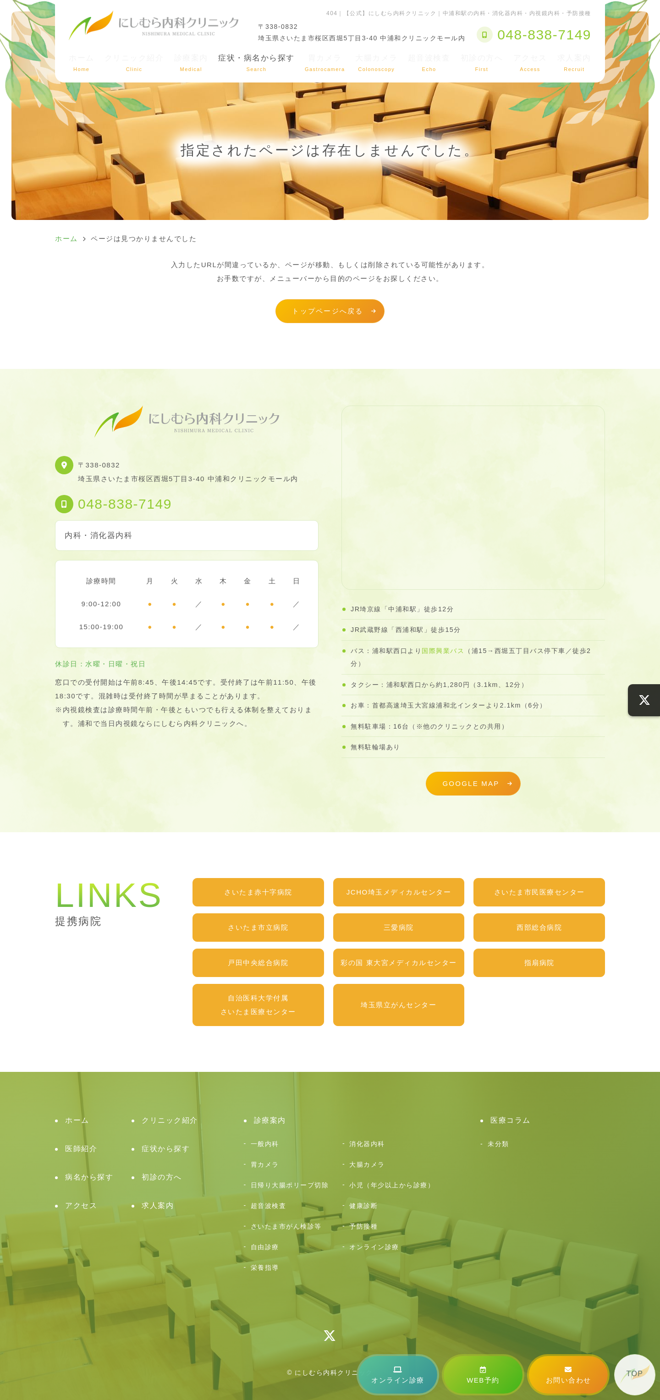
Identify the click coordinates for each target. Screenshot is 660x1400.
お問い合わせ (568, 1375)
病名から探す (89, 1177)
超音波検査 (429, 63)
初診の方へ (482, 63)
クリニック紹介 (134, 63)
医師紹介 (81, 1149)
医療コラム (510, 1120)
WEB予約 (483, 1375)
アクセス (530, 63)
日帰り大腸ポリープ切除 (290, 1185)
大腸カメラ (376, 63)
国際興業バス (443, 650)
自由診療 (265, 1247)
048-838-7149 (125, 503)
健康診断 (363, 1205)
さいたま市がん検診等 (286, 1226)
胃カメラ (325, 63)
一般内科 (265, 1143)
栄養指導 (265, 1267)
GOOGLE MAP (470, 783)
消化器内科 (367, 1143)
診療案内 (191, 63)
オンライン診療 (397, 1375)
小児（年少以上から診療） (391, 1185)
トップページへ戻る (327, 311)
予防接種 (363, 1226)
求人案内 (574, 63)
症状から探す (166, 1149)
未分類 (498, 1143)
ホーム (81, 63)
